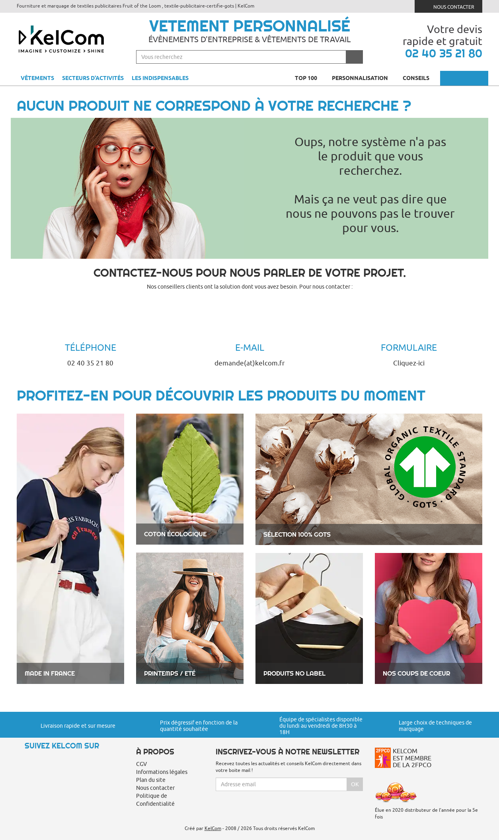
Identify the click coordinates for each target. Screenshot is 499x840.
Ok (355, 784)
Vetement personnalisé (249, 26)
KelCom (213, 828)
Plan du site (151, 780)
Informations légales (161, 772)
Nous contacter (448, 6)
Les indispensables (160, 78)
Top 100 (309, 78)
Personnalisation (363, 78)
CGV (141, 764)
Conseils (419, 78)
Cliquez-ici (409, 363)
